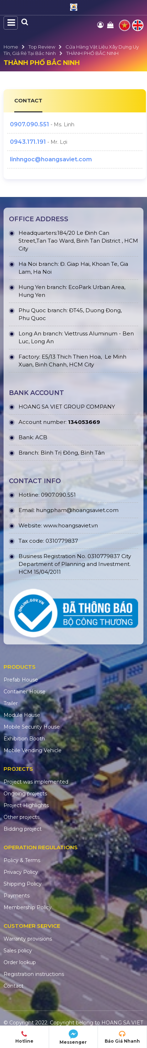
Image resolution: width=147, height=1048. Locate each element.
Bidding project (23, 829)
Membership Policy (28, 907)
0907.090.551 (29, 124)
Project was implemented (36, 782)
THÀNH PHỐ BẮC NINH (92, 53)
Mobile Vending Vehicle (33, 750)
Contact (13, 986)
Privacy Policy (21, 872)
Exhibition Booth (24, 738)
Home (11, 47)
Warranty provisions (28, 939)
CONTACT (28, 100)
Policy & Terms (22, 860)
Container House (25, 691)
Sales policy (18, 950)
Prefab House (21, 680)
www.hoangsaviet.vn (70, 525)
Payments (17, 895)
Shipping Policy (23, 884)
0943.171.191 (28, 141)
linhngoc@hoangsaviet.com (51, 159)
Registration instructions (34, 974)
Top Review (41, 47)
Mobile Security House (32, 727)
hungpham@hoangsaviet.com (77, 510)
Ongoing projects (25, 793)
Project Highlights (26, 805)
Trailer (11, 703)
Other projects (22, 817)
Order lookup (20, 962)
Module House (22, 715)
